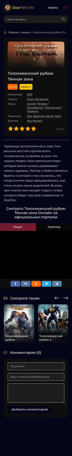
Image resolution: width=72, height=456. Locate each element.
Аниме (31, 103)
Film (23, 8)
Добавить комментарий (30, 409)
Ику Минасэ (34, 120)
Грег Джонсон (36, 116)
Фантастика (52, 107)
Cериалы (33, 111)
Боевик (42, 103)
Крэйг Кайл (53, 116)
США (30, 99)
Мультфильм (35, 107)
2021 (29, 94)
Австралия (41, 99)
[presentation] (57, 297)
